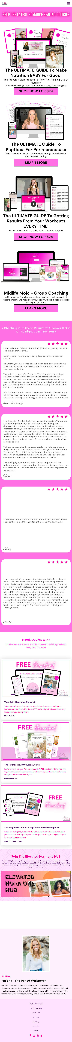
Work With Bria (36, 1008)
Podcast (36, 1017)
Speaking (36, 1022)
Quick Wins (36, 1013)
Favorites (36, 1026)
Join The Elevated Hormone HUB (36, 856)
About (36, 1031)
